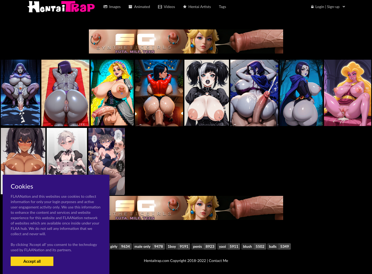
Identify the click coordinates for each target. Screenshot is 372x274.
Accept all (32, 261)
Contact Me (218, 260)
